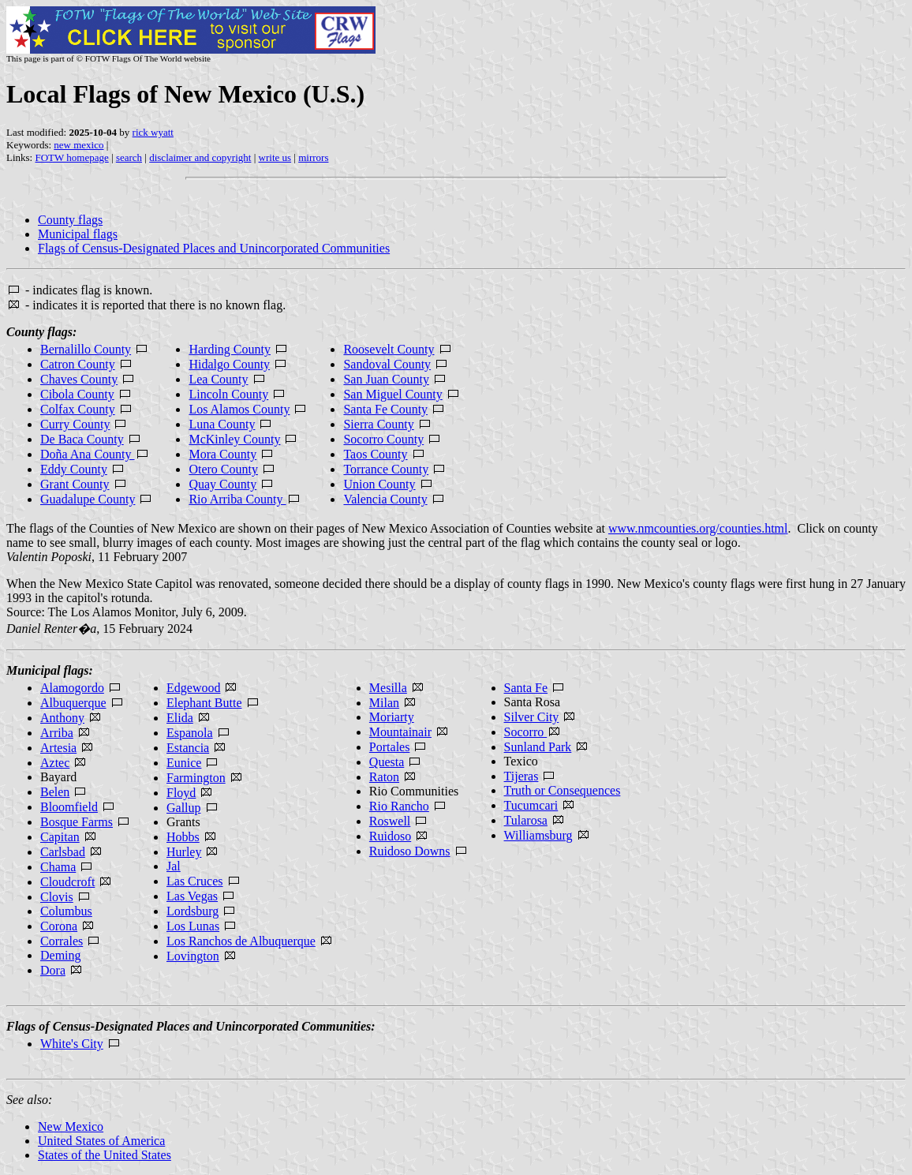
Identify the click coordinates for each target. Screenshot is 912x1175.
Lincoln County (228, 394)
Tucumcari (531, 805)
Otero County (223, 469)
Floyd (181, 792)
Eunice (183, 762)
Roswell (389, 821)
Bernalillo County (85, 349)
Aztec (54, 762)
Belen (54, 792)
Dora (52, 970)
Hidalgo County (229, 364)
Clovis (56, 897)
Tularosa (526, 820)
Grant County (75, 484)
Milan (384, 702)
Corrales (61, 941)
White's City (71, 1043)
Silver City (531, 717)
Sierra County (378, 424)
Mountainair (400, 732)
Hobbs (183, 837)
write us (275, 157)
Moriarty (391, 717)
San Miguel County (392, 394)
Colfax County (77, 409)
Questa (386, 762)
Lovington (192, 956)
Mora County (222, 454)
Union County (379, 484)
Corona (58, 926)
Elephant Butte (204, 702)
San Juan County (385, 379)
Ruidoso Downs (409, 851)
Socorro (526, 732)
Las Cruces (194, 881)
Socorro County (383, 439)
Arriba (56, 732)
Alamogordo (72, 687)
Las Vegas (192, 896)
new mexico (78, 145)
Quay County (222, 484)
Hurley (183, 852)
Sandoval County (387, 364)
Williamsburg (538, 835)
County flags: (41, 332)
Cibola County (77, 394)
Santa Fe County (385, 409)
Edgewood (193, 687)
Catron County (77, 364)
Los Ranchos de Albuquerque (241, 941)
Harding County (230, 349)
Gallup (183, 807)
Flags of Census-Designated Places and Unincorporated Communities (214, 248)
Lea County (218, 379)
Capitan (60, 837)
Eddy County (73, 469)
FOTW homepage (71, 157)
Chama (58, 867)
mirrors (313, 157)
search (129, 157)
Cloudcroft (67, 882)
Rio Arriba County (245, 499)
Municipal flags (78, 234)
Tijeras (521, 776)
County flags (70, 219)
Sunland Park (538, 747)
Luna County (222, 424)
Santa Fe (526, 687)
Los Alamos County (239, 409)
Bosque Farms (76, 822)
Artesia (58, 747)
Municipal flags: (49, 670)
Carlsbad (62, 852)
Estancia (187, 747)
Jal (173, 866)
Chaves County (79, 379)
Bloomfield (69, 807)
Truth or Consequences (562, 790)
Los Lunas (192, 926)
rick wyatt (153, 132)
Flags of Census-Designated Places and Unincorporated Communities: (191, 1026)
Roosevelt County (388, 349)
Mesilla (388, 687)
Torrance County (385, 469)
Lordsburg (192, 911)
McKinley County (234, 439)
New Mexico (70, 1126)
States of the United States (104, 1155)
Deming (60, 955)
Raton (384, 777)
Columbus (66, 911)
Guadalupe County (87, 499)
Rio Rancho (399, 806)
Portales (389, 747)
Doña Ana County (87, 454)
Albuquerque (73, 702)
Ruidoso (390, 836)
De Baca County (82, 439)
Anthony (62, 717)
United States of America (101, 1140)
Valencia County (385, 499)
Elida (179, 717)
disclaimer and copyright (200, 157)
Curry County (75, 424)
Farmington (196, 777)
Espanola (189, 732)
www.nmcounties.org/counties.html (698, 528)
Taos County (375, 454)
